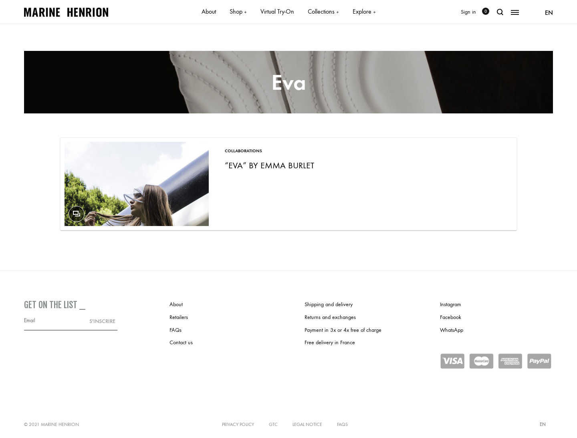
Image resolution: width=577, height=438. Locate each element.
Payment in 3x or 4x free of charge (343, 330)
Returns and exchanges (330, 317)
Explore (364, 11)
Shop (238, 11)
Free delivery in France (330, 342)
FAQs (175, 330)
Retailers (178, 317)
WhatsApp (451, 330)
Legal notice (307, 424)
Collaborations (243, 150)
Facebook (450, 317)
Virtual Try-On (277, 11)
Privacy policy (238, 424)
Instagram (450, 304)
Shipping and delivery (329, 304)
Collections (323, 11)
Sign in (468, 11)
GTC (273, 424)
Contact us (181, 342)
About (209, 11)
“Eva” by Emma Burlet (269, 165)
